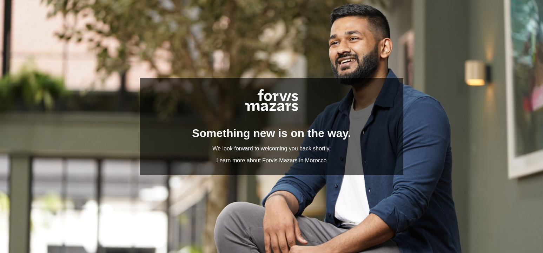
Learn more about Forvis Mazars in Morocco (272, 160)
